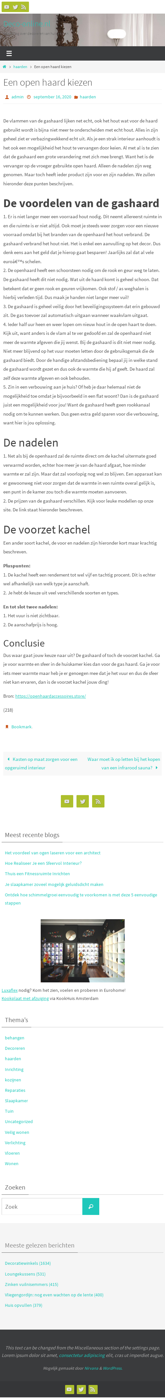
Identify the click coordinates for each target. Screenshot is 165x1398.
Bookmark (21, 727)
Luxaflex (10, 990)
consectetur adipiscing (82, 1356)
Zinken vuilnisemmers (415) (31, 1285)
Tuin (9, 1112)
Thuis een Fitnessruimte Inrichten (37, 874)
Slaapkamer (16, 1101)
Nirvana (91, 1369)
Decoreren (15, 1049)
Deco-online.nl (26, 23)
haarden (20, 66)
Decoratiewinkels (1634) (28, 1264)
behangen (14, 1038)
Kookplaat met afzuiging (25, 999)
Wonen (12, 1164)
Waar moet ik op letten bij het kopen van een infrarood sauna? (124, 764)
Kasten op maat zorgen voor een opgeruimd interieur (41, 764)
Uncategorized (19, 1122)
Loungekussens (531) (25, 1274)
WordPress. (112, 1369)
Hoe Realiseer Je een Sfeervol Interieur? (43, 864)
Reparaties (15, 1091)
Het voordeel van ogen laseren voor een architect (53, 853)
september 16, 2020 (52, 97)
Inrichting (14, 1070)
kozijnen (13, 1080)
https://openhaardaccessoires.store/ (52, 696)
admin (17, 97)
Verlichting (15, 1143)
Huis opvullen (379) (23, 1306)
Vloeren (12, 1154)
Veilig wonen (17, 1132)
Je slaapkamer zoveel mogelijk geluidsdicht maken (54, 885)
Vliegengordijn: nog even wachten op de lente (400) (54, 1295)
